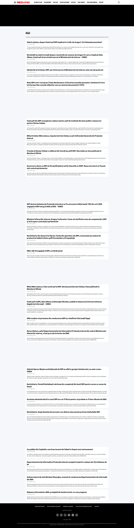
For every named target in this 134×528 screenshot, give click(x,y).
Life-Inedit (81, 2)
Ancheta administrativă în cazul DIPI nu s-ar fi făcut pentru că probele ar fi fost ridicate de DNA (67, 399)
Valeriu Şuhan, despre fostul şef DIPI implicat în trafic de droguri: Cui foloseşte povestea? (64, 42)
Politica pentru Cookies (53, 506)
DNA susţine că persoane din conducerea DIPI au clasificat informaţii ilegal (58, 318)
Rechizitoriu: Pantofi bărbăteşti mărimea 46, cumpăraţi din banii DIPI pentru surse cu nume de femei (66, 385)
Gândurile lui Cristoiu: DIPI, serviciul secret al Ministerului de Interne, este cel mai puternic (65, 70)
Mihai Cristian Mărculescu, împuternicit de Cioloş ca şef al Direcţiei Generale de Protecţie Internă (64, 137)
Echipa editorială (40, 506)
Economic (47, 2)
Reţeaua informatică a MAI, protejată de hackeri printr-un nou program (57, 492)
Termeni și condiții (68, 506)
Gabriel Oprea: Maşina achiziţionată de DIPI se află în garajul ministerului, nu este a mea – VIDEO (64, 370)
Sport (101, 2)
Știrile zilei (38, 2)
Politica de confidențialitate (84, 506)
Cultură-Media (92, 2)
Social (73, 2)
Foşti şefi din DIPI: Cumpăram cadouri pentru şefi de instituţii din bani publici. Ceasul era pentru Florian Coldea (64, 122)
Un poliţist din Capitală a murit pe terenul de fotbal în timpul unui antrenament (60, 449)
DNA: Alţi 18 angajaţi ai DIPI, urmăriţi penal (45, 251)
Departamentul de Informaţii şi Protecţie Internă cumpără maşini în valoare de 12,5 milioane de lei (67, 463)
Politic (55, 2)
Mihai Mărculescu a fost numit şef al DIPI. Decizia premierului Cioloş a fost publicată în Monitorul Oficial (63, 288)
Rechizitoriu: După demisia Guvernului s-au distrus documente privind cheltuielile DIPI (63, 412)
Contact (96, 506)
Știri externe (64, 2)
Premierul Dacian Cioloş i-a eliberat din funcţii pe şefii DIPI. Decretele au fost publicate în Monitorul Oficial (64, 152)
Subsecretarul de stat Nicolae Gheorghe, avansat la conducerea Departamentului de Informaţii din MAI (67, 478)
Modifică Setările (67, 510)
